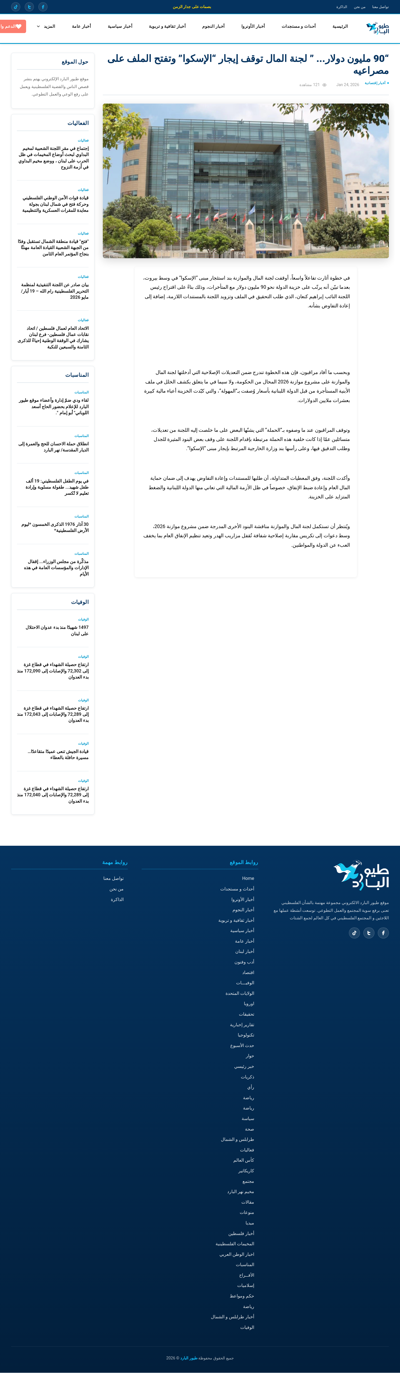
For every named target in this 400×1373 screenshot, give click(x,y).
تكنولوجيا (246, 1035)
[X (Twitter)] (29, 7)
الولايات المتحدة (240, 993)
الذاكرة (339, 6)
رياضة (248, 1098)
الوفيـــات (245, 983)
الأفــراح (246, 1275)
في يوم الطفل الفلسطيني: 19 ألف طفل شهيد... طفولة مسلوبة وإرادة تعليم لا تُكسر (57, 487)
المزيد (77, 26)
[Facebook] (43, 7)
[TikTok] (16, 7)
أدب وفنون (244, 962)
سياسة (248, 1118)
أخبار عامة (244, 941)
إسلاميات (245, 1285)
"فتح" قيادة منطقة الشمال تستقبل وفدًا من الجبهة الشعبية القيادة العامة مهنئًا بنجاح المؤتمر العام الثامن (53, 248)
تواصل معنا (380, 6)
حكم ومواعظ (242, 1296)
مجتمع (248, 1181)
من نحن (357, 6)
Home (248, 878)
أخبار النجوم (209, 26)
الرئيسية (336, 26)
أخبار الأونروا (249, 26)
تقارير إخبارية (242, 1025)
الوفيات (247, 1327)
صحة (249, 1129)
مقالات (247, 1202)
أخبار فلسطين (241, 1233)
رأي (250, 1087)
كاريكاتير (246, 1171)
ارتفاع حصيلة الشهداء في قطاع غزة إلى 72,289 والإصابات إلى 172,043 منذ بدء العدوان (53, 715)
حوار (250, 1056)
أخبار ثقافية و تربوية (163, 26)
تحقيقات (246, 1014)
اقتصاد (248, 972)
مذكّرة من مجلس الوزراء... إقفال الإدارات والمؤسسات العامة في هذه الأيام (56, 568)
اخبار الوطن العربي (236, 1254)
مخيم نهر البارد (240, 1191)
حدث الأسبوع (242, 1045)
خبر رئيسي (244, 1066)
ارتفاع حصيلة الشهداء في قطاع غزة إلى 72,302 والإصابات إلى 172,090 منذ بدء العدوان (53, 671)
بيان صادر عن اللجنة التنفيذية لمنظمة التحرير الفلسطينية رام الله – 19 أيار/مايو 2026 (55, 291)
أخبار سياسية (116, 26)
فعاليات (247, 1150)
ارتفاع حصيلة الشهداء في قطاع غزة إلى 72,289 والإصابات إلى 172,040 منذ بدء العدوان (53, 795)
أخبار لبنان (244, 951)
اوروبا (249, 1003)
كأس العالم (243, 1160)
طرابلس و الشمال (237, 1139)
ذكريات (247, 1077)
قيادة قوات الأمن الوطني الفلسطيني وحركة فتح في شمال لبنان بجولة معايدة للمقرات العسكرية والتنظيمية (55, 204)
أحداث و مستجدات (295, 26)
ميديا (250, 1223)
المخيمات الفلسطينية (235, 1244)
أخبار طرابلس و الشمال (232, 1317)
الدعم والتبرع (37, 26)
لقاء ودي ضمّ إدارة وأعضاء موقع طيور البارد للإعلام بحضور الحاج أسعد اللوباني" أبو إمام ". (54, 407)
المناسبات (245, 1264)
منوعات (247, 1212)
